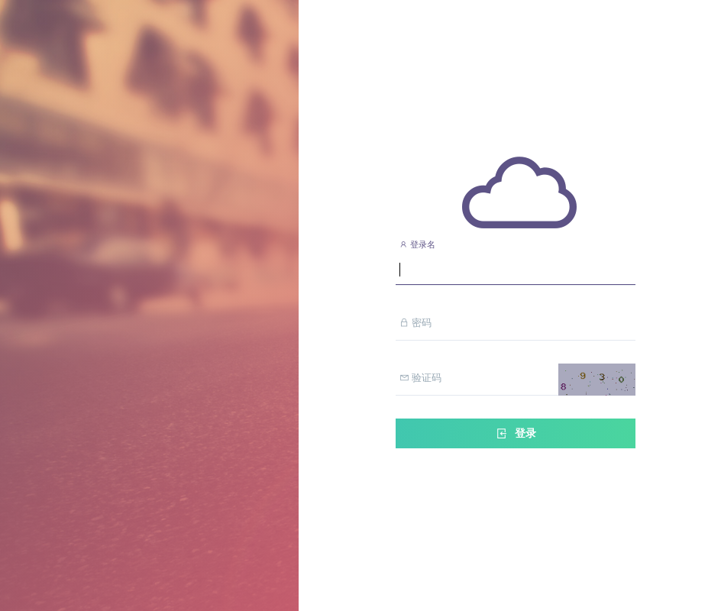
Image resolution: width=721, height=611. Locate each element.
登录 (515, 433)
